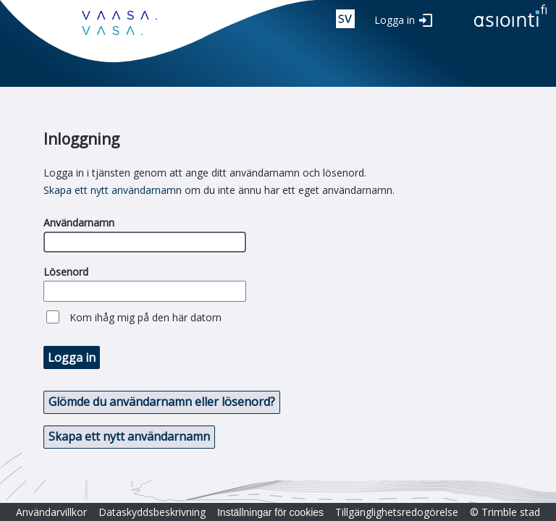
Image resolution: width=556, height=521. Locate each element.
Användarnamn (78, 222)
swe (345, 19)
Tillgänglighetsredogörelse (396, 512)
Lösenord (65, 272)
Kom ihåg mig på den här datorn (146, 317)
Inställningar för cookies (270, 512)
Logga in (394, 20)
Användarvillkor (51, 512)
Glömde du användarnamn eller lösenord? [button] (162, 402)
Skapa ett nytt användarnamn (112, 190)
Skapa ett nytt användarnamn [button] (129, 436)
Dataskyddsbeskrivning (152, 512)
